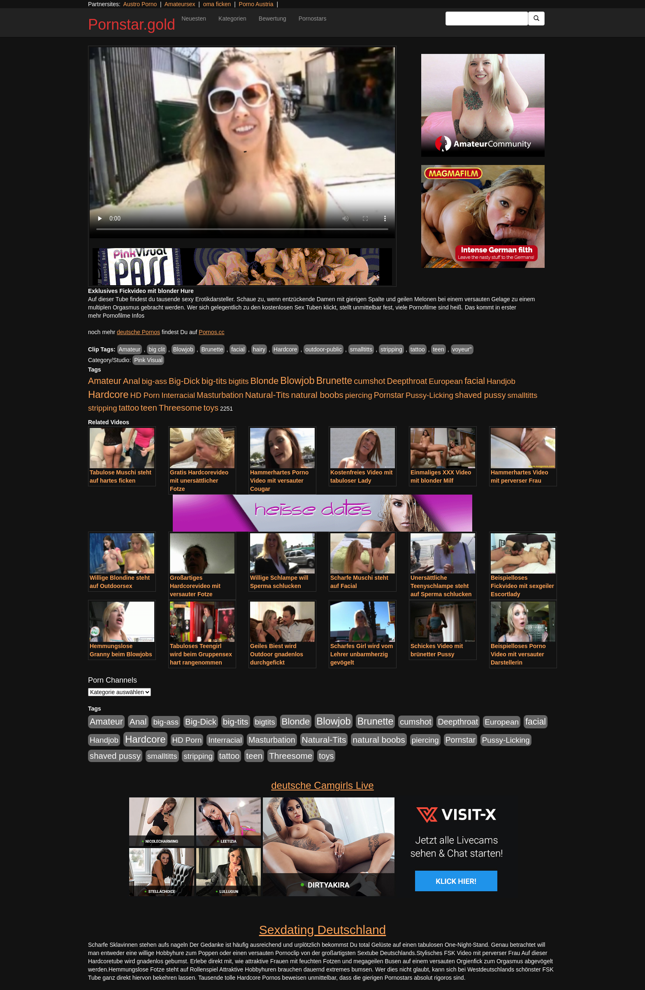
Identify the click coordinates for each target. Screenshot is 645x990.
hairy (259, 349)
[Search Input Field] (486, 19)
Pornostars (313, 18)
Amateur (130, 349)
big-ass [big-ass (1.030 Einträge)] (154, 381)
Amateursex (180, 4)
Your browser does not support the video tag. (242, 142)
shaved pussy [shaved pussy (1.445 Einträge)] (480, 395)
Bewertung (272, 18)
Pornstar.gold (131, 24)
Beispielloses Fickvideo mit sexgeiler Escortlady (522, 585)
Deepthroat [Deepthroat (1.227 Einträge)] (407, 381)
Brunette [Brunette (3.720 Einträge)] (334, 380)
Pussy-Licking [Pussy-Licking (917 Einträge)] (429, 395)
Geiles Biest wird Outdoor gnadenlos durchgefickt (276, 654)
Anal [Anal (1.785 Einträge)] (131, 381)
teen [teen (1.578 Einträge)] (149, 407)
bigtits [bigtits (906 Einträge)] (239, 381)
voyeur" (462, 349)
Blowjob (183, 349)
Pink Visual (148, 360)
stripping (391, 349)
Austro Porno (140, 4)
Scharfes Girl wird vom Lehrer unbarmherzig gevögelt (361, 654)
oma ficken (217, 4)
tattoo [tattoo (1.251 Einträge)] (128, 407)
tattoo (418, 349)
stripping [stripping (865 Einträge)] (102, 408)
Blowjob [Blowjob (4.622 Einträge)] (297, 380)
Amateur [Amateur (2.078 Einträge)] (104, 381)
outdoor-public (323, 349)
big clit (156, 349)
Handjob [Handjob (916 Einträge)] (501, 381)
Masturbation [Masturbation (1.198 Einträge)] (220, 395)
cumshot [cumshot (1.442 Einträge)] (369, 381)
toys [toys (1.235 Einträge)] (211, 407)
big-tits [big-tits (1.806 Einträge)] (214, 381)
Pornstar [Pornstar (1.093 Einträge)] (389, 395)
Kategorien (232, 18)
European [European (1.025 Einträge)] (446, 381)
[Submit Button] (536, 19)
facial (238, 349)
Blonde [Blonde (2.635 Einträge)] (265, 381)
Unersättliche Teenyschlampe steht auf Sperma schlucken (441, 585)
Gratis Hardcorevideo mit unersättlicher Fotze (199, 480)
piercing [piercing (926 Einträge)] (358, 395)
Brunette (212, 349)
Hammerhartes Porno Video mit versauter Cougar (279, 480)
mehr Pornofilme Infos (116, 315)
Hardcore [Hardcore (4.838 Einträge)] (108, 394)
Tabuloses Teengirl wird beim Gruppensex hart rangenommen (201, 654)
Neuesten (193, 18)
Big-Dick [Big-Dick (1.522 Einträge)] (184, 381)
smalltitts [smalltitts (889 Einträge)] (522, 395)
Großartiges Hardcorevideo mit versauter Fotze (195, 585)
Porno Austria (256, 4)
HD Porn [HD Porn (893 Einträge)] (145, 395)
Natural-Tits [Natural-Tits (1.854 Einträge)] (267, 395)
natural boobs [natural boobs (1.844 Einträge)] (317, 395)
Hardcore (285, 349)
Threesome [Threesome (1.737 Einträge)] (180, 407)
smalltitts (361, 349)
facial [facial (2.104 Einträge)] (474, 381)
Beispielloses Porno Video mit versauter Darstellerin (518, 654)
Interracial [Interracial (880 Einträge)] (178, 395)
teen (438, 349)
